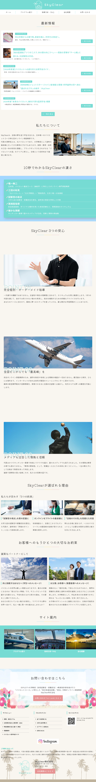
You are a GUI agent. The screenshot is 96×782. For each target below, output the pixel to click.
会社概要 (67, 12)
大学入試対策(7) (42, 763)
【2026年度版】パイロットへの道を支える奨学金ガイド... (26, 109)
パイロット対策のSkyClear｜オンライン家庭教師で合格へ (48, 5)
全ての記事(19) (42, 759)
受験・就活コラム (9, 759)
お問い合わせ (85, 12)
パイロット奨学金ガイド (11, 774)
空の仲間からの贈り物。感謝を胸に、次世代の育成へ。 (37, 77)
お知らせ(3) (40, 771)
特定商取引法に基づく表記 (12, 767)
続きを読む (87, 81)
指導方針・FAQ (48, 12)
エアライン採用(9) (43, 767)
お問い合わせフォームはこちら (47, 738)
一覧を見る (48, 154)
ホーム (8, 12)
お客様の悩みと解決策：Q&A (13, 763)
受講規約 (6, 771)
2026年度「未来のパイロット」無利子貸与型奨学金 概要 (26, 141)
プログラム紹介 (26, 12)
